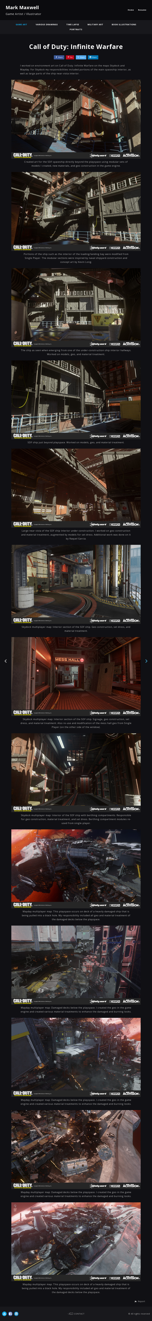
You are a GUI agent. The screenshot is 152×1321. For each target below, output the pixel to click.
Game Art (21, 24)
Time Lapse (72, 24)
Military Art (96, 24)
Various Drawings (47, 24)
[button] (139, 1301)
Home (131, 10)
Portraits (76, 29)
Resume (142, 10)
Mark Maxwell (22, 7)
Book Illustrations (124, 24)
